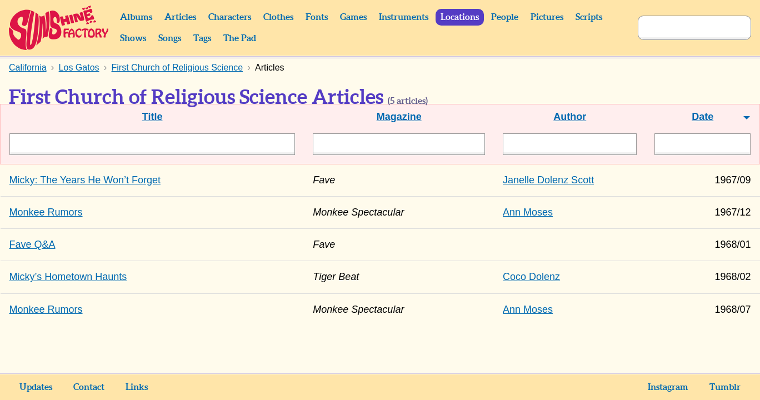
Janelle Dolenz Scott (548, 180)
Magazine (399, 116)
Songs (169, 38)
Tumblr (725, 387)
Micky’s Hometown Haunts (68, 276)
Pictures (547, 17)
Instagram (668, 387)
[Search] (682, 28)
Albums (136, 17)
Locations (460, 17)
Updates (35, 387)
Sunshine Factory (59, 28)
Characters (229, 17)
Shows (133, 38)
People (504, 17)
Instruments (403, 17)
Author (569, 116)
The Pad (239, 38)
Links (137, 387)
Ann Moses (528, 212)
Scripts (589, 17)
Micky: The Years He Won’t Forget (85, 180)
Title (152, 116)
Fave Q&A (32, 244)
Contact (88, 387)
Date (702, 116)
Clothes (278, 17)
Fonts (317, 17)
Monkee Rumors (46, 212)
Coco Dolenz (531, 276)
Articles (180, 17)
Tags (202, 38)
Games (353, 17)
